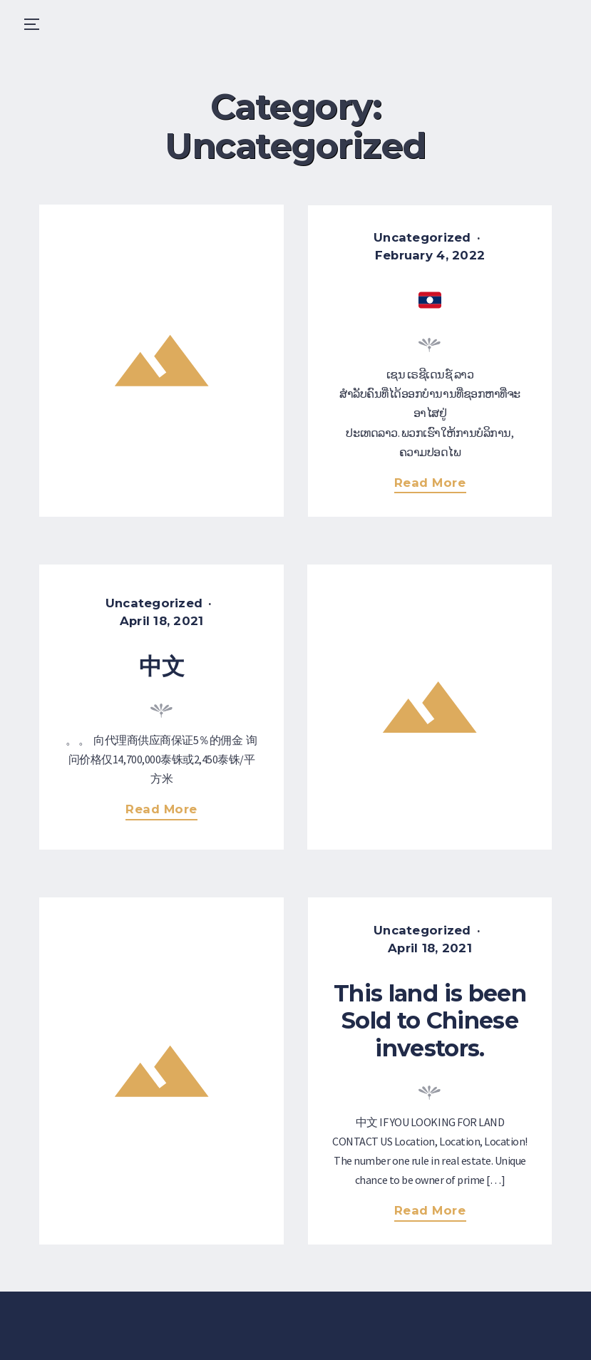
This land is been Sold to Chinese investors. (430, 1020)
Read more (434, 484)
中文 (161, 666)
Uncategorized (422, 237)
